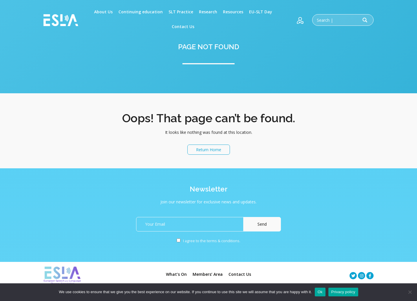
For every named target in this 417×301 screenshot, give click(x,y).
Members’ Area (208, 274)
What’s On (176, 274)
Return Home (208, 149)
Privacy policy (343, 292)
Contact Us (239, 274)
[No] (410, 292)
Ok (320, 292)
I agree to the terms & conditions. (208, 240)
